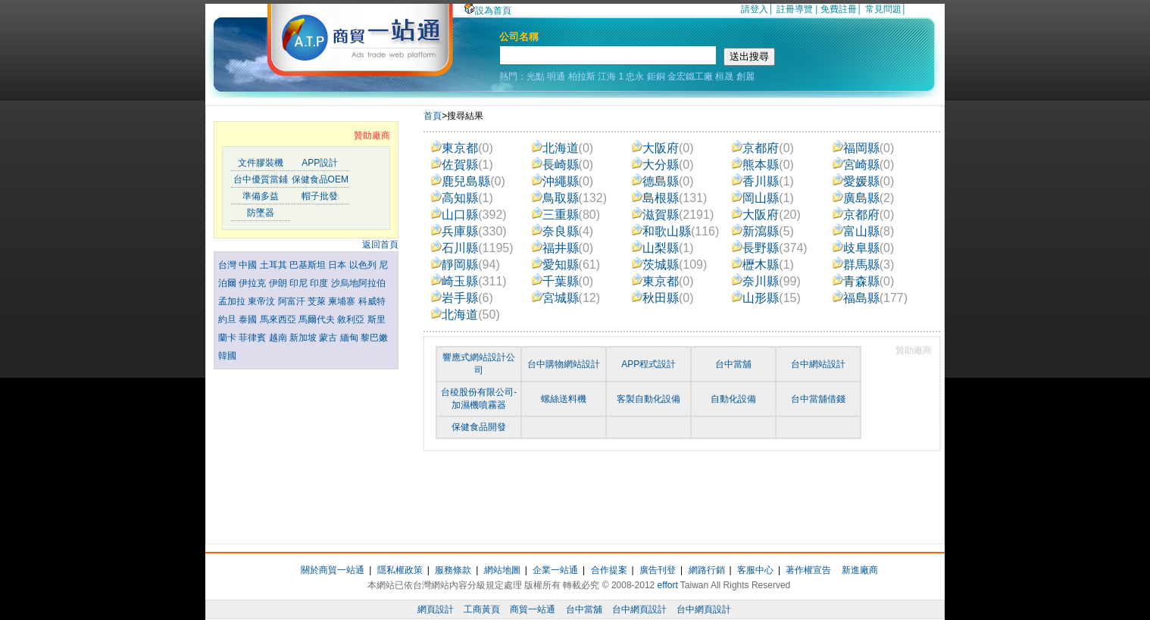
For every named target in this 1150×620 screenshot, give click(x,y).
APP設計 (320, 162)
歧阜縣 (864, 247)
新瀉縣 (763, 231)
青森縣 (864, 281)
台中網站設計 (818, 364)
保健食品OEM (320, 179)
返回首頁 (380, 244)
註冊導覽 (795, 9)
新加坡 (304, 337)
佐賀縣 (462, 164)
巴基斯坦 (308, 265)
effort (668, 585)
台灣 (228, 265)
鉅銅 (656, 76)
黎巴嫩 (374, 337)
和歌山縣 (675, 231)
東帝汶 (262, 301)
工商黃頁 (482, 609)
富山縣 (864, 231)
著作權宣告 (808, 570)
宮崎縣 (864, 164)
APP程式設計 (648, 364)
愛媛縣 (864, 181)
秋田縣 (663, 297)
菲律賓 (253, 337)
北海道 (563, 148)
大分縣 (663, 164)
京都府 (763, 148)
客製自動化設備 (648, 399)
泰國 (249, 319)
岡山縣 (763, 198)
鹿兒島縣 (468, 181)
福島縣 (870, 297)
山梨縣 (663, 247)
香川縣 (763, 181)
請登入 (754, 9)
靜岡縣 (465, 264)
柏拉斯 (581, 76)
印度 (320, 283)
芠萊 (318, 301)
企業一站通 (555, 570)
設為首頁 (487, 10)
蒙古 (329, 337)
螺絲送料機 (563, 399)
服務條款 (453, 570)
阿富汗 (293, 301)
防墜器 (260, 212)
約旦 (228, 319)
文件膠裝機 (260, 162)
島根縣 (669, 198)
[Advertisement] (306, 452)
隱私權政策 (400, 570)
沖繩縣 (563, 181)
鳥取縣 (569, 198)
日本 (338, 265)
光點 (536, 76)
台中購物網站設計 (563, 364)
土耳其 (274, 265)
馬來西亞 (279, 319)
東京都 (462, 148)
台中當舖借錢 (818, 399)
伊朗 (279, 283)
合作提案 (609, 570)
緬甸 (350, 337)
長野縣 (769, 247)
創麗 (745, 76)
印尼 (299, 283)
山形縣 (766, 297)
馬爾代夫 (317, 319)
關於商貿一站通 (332, 570)
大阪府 (663, 148)
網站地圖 (502, 570)
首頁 (432, 116)
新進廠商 (860, 570)
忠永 (635, 76)
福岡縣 (864, 148)
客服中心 (755, 570)
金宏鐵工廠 (690, 76)
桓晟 (724, 76)
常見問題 (883, 9)
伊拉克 (253, 283)
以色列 (364, 265)
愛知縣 (566, 264)
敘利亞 (352, 319)
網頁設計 (435, 609)
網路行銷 (707, 570)
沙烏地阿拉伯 (358, 283)
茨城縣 (669, 264)
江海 (607, 76)
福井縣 (563, 247)
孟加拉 (233, 301)
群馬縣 (864, 264)
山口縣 (468, 214)
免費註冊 (838, 9)
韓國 (227, 356)
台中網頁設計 (639, 609)
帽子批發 (320, 196)
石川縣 (472, 247)
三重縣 (566, 214)
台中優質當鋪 (260, 179)
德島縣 (663, 181)
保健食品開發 (479, 427)
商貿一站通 (532, 609)
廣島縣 (864, 198)
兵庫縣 (468, 231)
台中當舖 (733, 364)
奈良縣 (563, 231)
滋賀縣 (673, 214)
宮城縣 (566, 297)
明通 (556, 76)
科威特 (372, 301)
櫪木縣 (763, 264)
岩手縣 (462, 297)
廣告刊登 (657, 570)
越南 (279, 337)
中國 (249, 265)
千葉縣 (563, 281)
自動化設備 (733, 399)
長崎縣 (563, 164)
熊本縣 (763, 164)
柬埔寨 (343, 301)
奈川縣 (766, 281)
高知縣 (462, 198)
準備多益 (260, 196)
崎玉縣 (468, 281)
